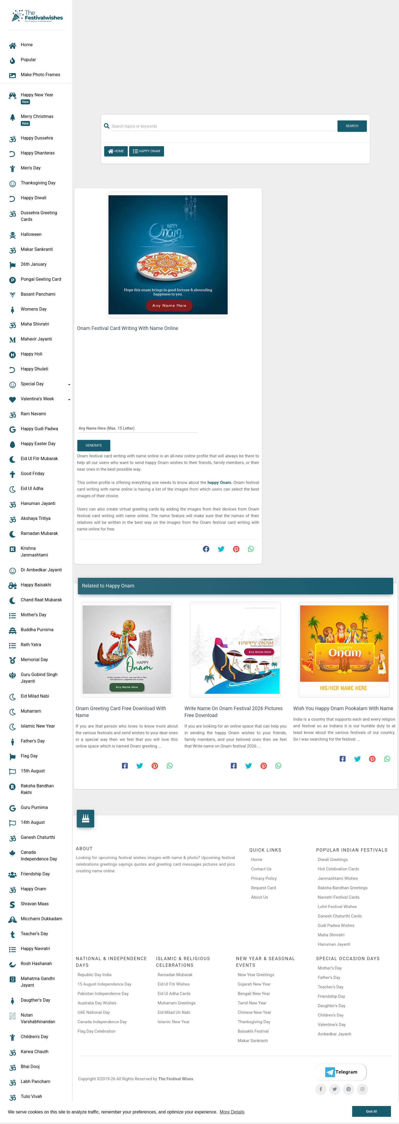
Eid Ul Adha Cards (174, 993)
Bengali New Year (254, 993)
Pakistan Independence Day (103, 993)
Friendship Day (331, 996)
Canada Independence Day (102, 1021)
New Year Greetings (256, 974)
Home (116, 151)
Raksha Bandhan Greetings (343, 887)
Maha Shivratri (331, 934)
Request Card (263, 887)
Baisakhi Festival (253, 1031)
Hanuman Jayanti (334, 944)
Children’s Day (331, 1015)
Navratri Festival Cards (338, 897)
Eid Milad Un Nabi (174, 1012)
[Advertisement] (235, 54)
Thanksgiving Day (254, 1021)
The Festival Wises (175, 1078)
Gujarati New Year (254, 984)
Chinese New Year (254, 1012)
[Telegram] (340, 1072)
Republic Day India (95, 974)
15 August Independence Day (104, 984)
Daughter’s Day (332, 1005)
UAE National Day (94, 1012)
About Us (259, 897)
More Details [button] (232, 1112)
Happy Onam (146, 151)
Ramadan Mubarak (175, 974)
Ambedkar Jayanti (334, 1034)
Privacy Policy (264, 878)
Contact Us (261, 869)
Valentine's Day (332, 1024)
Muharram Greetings (177, 1003)
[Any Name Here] (138, 428)
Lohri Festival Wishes (337, 906)
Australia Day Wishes (97, 1003)
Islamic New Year (174, 1021)
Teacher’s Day (330, 986)
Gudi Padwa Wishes (336, 925)
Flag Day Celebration (97, 1031)
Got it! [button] (371, 1111)
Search (352, 126)
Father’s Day (329, 977)
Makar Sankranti (253, 1040)
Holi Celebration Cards (338, 869)
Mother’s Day (330, 968)
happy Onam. (220, 482)
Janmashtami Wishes (338, 878)
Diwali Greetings (333, 859)
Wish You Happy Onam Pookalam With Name (343, 708)
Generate (94, 445)
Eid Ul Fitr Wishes (174, 984)
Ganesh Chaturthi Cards (340, 916)
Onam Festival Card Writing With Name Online (127, 328)
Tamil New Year (252, 1003)
